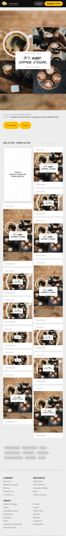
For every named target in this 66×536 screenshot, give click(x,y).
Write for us (8, 491)
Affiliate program (10, 485)
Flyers (5, 521)
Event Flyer (43, 453)
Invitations (37, 521)
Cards (6, 507)
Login (38, 3)
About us (7, 481)
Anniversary (28, 453)
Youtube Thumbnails (12, 524)
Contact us (8, 495)
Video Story (38, 511)
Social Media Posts (13, 458)
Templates (37, 481)
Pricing (6, 488)
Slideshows (8, 514)
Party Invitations (12, 453)
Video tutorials (39, 495)
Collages (7, 517)
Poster (43, 448)
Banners (36, 517)
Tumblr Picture (29, 448)
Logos (36, 507)
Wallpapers (38, 524)
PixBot (6, 117)
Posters (36, 504)
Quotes (36, 514)
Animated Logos (10, 511)
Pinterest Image (12, 448)
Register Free (53, 3)
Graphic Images (10, 504)
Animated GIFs (9, 527)
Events (42, 458)
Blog (35, 491)
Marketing (30, 458)
